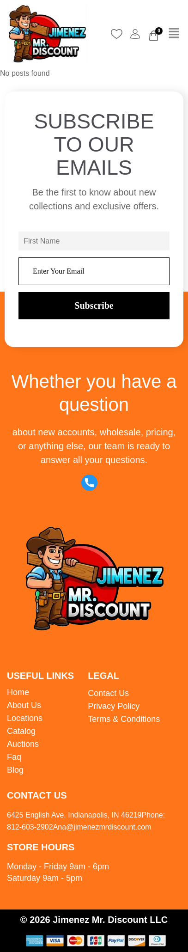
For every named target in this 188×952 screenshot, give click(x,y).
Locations (24, 718)
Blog (15, 770)
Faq (14, 757)
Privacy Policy (113, 706)
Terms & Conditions (124, 719)
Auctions (23, 744)
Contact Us (108, 693)
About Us (24, 705)
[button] (174, 34)
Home (18, 692)
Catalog (21, 731)
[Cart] (153, 36)
